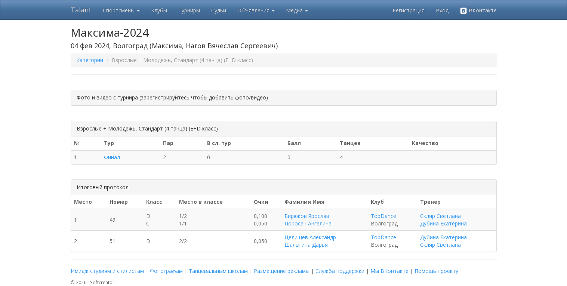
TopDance (383, 215)
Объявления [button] (256, 10)
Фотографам (166, 270)
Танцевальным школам (218, 270)
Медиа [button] (297, 10)
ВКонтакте (478, 11)
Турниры (189, 10)
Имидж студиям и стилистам (107, 270)
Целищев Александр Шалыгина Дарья (310, 241)
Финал (112, 157)
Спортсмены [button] (121, 10)
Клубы (159, 10)
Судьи (218, 10)
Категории (89, 60)
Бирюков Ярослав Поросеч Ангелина (308, 219)
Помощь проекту (436, 270)
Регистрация (408, 10)
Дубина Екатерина (443, 223)
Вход (442, 10)
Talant (81, 9)
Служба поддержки (339, 270)
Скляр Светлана (440, 215)
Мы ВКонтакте (389, 270)
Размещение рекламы (281, 270)
